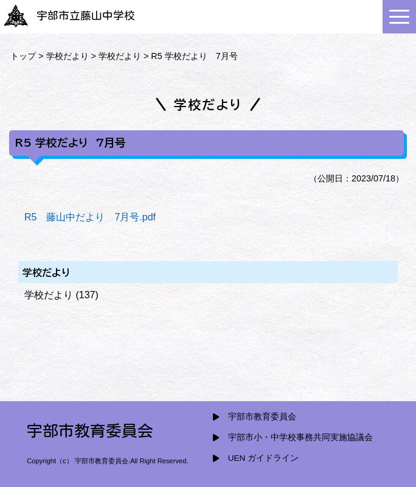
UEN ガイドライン (263, 458)
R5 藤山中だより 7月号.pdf (90, 217)
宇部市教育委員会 (262, 416)
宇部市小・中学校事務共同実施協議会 (300, 437)
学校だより (67, 56)
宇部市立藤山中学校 (69, 15)
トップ (23, 56)
